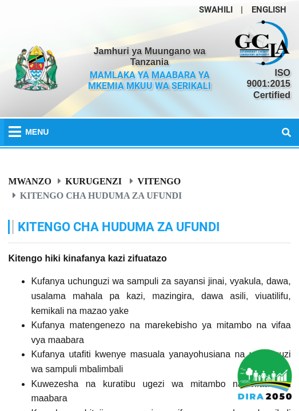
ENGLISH (269, 10)
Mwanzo (29, 181)
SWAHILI (216, 10)
